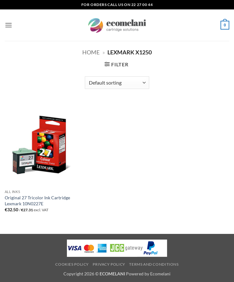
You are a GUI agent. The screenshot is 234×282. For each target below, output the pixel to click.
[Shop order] (117, 82)
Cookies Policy (72, 264)
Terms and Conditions (153, 264)
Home (91, 52)
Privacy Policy (109, 264)
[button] (8, 25)
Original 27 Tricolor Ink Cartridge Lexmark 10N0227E (37, 200)
